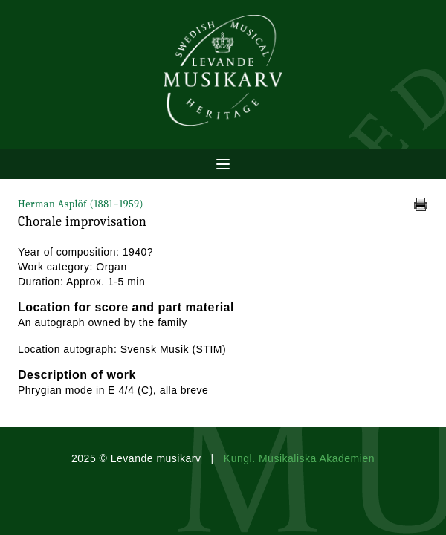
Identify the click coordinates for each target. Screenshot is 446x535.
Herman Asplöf (80, 204)
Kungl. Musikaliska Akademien (299, 458)
